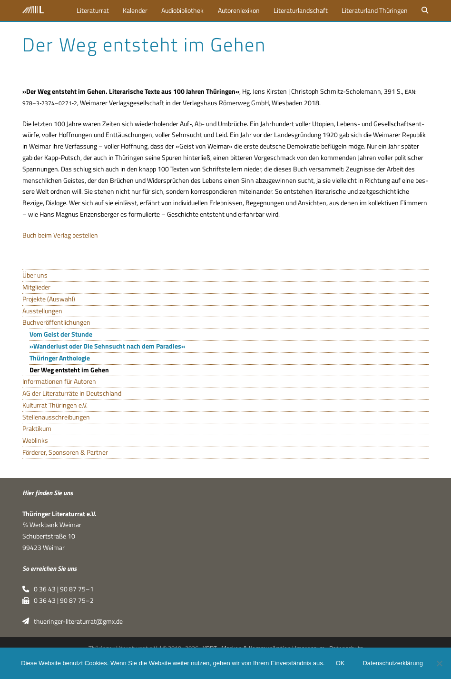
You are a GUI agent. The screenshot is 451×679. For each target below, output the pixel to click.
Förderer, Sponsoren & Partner (65, 452)
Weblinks (35, 440)
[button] (425, 10)
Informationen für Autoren (59, 381)
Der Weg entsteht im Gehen (69, 370)
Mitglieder (36, 287)
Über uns (35, 275)
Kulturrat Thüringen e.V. (55, 405)
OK (340, 663)
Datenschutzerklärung (393, 663)
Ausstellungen (42, 311)
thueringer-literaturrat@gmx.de (72, 621)
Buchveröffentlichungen (56, 322)
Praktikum (36, 428)
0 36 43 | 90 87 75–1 (57, 589)
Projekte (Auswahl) (48, 299)
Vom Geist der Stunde (60, 334)
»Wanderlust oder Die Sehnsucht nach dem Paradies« (107, 346)
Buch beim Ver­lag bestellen (60, 235)
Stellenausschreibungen (56, 417)
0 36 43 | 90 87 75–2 (57, 600)
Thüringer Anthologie (59, 358)
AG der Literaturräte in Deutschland (71, 393)
